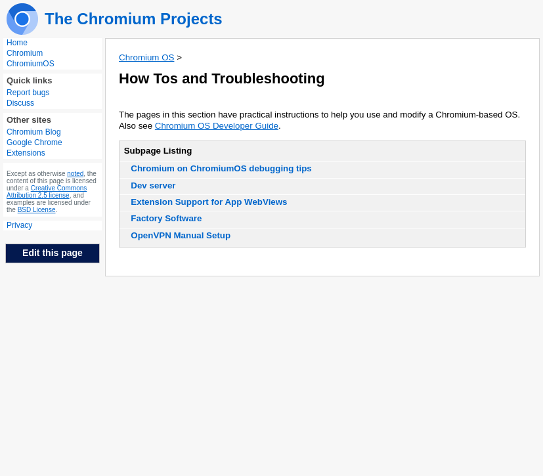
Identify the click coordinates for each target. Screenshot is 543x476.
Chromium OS (146, 57)
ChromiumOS (30, 63)
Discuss (20, 103)
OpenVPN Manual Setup (180, 235)
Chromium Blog (34, 132)
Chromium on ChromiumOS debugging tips (221, 168)
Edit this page (52, 253)
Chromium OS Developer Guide (216, 126)
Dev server (153, 185)
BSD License (37, 209)
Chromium (25, 53)
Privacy (19, 225)
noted (75, 173)
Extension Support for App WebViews (209, 202)
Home (17, 42)
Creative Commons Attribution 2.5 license (47, 191)
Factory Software (166, 218)
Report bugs (28, 92)
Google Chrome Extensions (34, 148)
